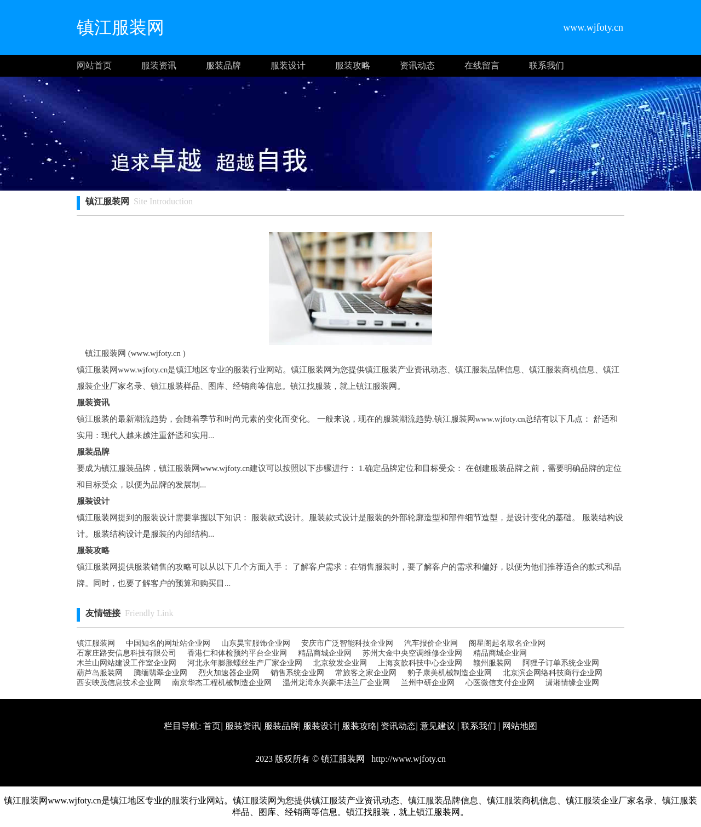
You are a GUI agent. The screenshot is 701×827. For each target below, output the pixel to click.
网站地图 (519, 726)
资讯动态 (417, 65)
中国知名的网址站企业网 (168, 643)
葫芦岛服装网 (100, 673)
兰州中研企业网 (428, 683)
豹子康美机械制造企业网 (449, 673)
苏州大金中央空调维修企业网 (412, 653)
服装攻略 (352, 65)
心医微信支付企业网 (500, 683)
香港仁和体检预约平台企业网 (237, 653)
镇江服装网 (96, 643)
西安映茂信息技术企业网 (119, 683)
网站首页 (94, 65)
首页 (212, 726)
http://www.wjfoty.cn (407, 758)
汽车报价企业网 (431, 643)
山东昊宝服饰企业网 (255, 643)
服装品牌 (223, 65)
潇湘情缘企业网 (572, 683)
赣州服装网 (492, 663)
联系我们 (546, 65)
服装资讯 (158, 65)
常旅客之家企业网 (366, 673)
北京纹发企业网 (340, 663)
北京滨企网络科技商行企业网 (552, 673)
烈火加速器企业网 (229, 673)
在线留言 (481, 65)
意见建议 (437, 726)
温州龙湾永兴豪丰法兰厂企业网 (336, 683)
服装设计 (288, 65)
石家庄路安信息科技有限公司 (126, 653)
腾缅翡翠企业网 (160, 673)
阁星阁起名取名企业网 (507, 643)
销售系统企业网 (297, 673)
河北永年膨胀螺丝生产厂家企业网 (244, 663)
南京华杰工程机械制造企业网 (222, 683)
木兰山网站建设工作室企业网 (126, 663)
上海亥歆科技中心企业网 (420, 663)
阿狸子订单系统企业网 (560, 663)
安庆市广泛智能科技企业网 (347, 643)
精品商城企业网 (325, 653)
